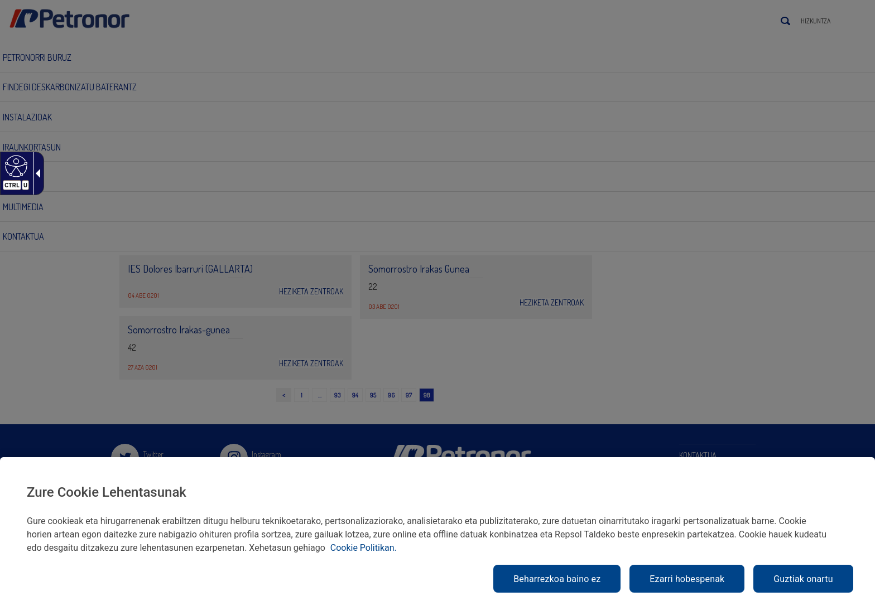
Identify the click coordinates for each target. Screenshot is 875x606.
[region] (437, 531)
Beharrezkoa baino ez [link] (556, 579)
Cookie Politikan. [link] (363, 547)
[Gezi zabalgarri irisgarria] (35, 173)
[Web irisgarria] (15, 165)
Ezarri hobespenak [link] (687, 579)
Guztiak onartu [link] (803, 579)
